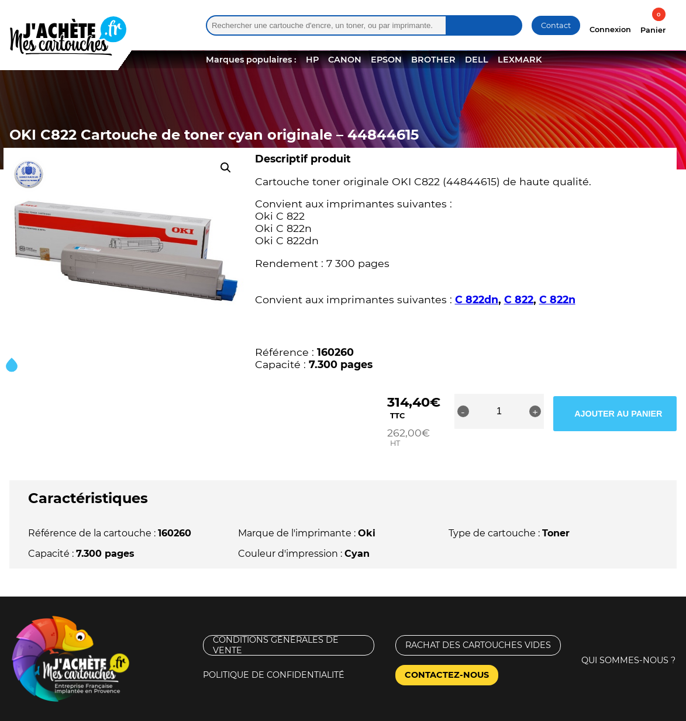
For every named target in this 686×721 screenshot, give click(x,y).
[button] (225, 167)
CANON (344, 59)
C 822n (557, 299)
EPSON (386, 59)
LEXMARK (520, 59)
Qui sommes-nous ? (628, 637)
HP (312, 59)
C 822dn (476, 299)
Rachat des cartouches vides (478, 621)
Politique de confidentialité (273, 651)
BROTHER (433, 59)
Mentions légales (49, 710)
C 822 (518, 299)
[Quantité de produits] (529, 411)
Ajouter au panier (631, 411)
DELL (476, 59)
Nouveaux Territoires (435, 710)
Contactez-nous (447, 651)
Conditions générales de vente (276, 622)
